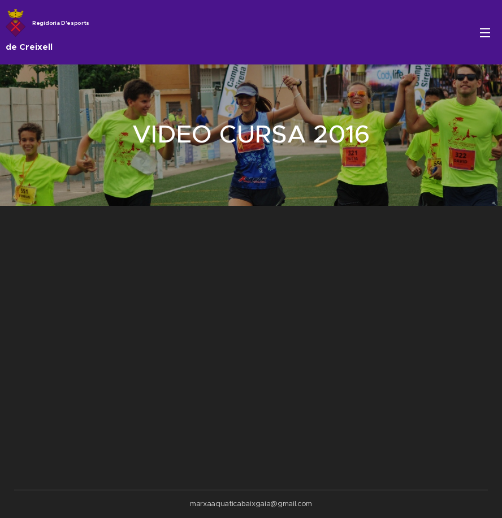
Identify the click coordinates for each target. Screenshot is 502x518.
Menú (485, 32)
